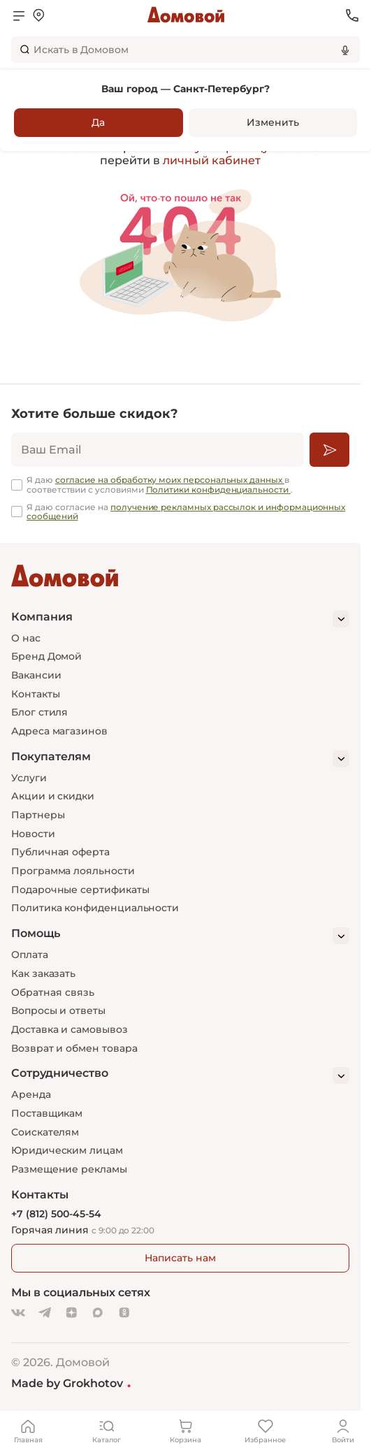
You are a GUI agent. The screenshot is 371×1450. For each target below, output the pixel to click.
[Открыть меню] (19, 15)
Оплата (29, 954)
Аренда (31, 1094)
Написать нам (180, 1258)
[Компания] (180, 619)
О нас (26, 638)
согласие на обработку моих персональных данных (169, 479)
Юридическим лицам (67, 1150)
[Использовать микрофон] (345, 50)
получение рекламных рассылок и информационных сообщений (186, 511)
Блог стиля (39, 712)
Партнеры (37, 815)
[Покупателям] (180, 759)
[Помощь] (180, 935)
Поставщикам (46, 1113)
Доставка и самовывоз (69, 1029)
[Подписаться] (329, 450)
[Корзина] (185, 1430)
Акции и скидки (52, 796)
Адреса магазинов (59, 731)
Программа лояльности (73, 870)
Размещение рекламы (69, 1169)
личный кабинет (212, 160)
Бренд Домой (46, 656)
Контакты (35, 694)
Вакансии (36, 675)
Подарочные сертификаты (80, 889)
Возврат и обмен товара (74, 1048)
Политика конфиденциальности (95, 907)
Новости (33, 833)
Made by (71, 1383)
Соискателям (45, 1132)
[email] (157, 450)
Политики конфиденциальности (218, 489)
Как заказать (43, 973)
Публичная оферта (60, 852)
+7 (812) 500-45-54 (56, 1214)
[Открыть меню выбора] (38, 15)
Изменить (272, 122)
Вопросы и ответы (58, 1010)
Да (98, 122)
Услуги (29, 777)
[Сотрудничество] (180, 1075)
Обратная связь (52, 992)
